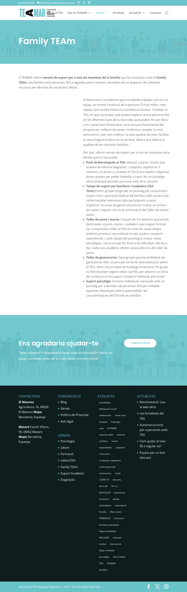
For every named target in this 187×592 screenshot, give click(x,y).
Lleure (65, 448)
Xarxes (65, 408)
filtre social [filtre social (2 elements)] (115, 511)
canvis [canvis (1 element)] (114, 441)
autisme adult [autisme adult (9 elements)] (106, 434)
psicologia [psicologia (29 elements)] (104, 556)
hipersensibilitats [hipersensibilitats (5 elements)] (108, 531)
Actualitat (135, 13)
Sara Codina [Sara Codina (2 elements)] (119, 556)
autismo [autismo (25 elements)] (121, 434)
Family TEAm (69, 467)
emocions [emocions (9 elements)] (104, 499)
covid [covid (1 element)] (117, 473)
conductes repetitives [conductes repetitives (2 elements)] (110, 460)
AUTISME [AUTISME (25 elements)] (112, 428)
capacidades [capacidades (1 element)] (105, 447)
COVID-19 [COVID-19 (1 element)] (104, 479)
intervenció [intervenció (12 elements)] (115, 544)
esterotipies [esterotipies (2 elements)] (105, 505)
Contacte (155, 13)
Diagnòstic (68, 480)
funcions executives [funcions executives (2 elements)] (109, 524)
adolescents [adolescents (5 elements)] (105, 415)
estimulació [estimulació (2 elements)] (121, 505)
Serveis (100, 13)
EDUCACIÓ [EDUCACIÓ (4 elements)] (104, 492)
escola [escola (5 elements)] (116, 499)
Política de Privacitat (75, 415)
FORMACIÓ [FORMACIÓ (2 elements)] (104, 518)
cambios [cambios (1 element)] (103, 441)
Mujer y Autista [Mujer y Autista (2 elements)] (107, 550)
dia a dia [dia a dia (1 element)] (103, 486)
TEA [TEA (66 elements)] (101, 563)
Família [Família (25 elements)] (102, 511)
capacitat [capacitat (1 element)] (120, 447)
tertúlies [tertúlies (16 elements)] (103, 569)
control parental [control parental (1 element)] (107, 466)
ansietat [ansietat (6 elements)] (103, 421)
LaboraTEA (68, 460)
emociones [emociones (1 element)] (119, 492)
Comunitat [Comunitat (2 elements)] (104, 453)
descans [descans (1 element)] (117, 479)
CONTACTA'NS (140, 343)
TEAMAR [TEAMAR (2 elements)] (111, 563)
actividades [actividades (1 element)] (105, 402)
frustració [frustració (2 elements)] (119, 518)
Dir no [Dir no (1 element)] (114, 486)
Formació (67, 454)
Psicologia (68, 441)
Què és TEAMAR (77, 13)
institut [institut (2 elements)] (102, 544)
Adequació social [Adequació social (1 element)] (107, 408)
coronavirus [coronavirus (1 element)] (105, 473)
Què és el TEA (54, 13)
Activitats (118, 13)
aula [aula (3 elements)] (101, 428)
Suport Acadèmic (72, 473)
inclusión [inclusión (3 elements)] (117, 537)
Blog (64, 402)
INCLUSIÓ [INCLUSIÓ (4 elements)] (104, 537)
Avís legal (67, 421)
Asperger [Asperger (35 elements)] (116, 421)
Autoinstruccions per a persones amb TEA (153, 430)
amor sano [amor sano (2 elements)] (120, 415)
